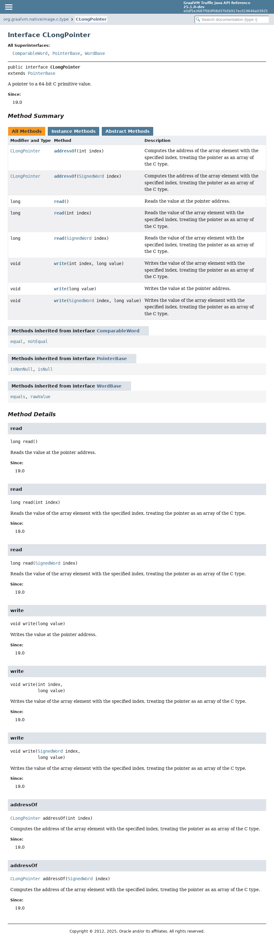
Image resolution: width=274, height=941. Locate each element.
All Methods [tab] (27, 131)
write (60, 263)
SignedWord (91, 176)
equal (16, 341)
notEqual (38, 341)
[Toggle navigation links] (8, 6)
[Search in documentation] (231, 19)
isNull (45, 369)
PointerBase (66, 53)
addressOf (65, 150)
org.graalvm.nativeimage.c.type (36, 19)
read (59, 201)
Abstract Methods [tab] (127, 131)
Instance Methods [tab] (73, 131)
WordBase (95, 53)
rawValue (40, 396)
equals (17, 396)
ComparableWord (29, 53)
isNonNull (21, 369)
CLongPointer (91, 19)
